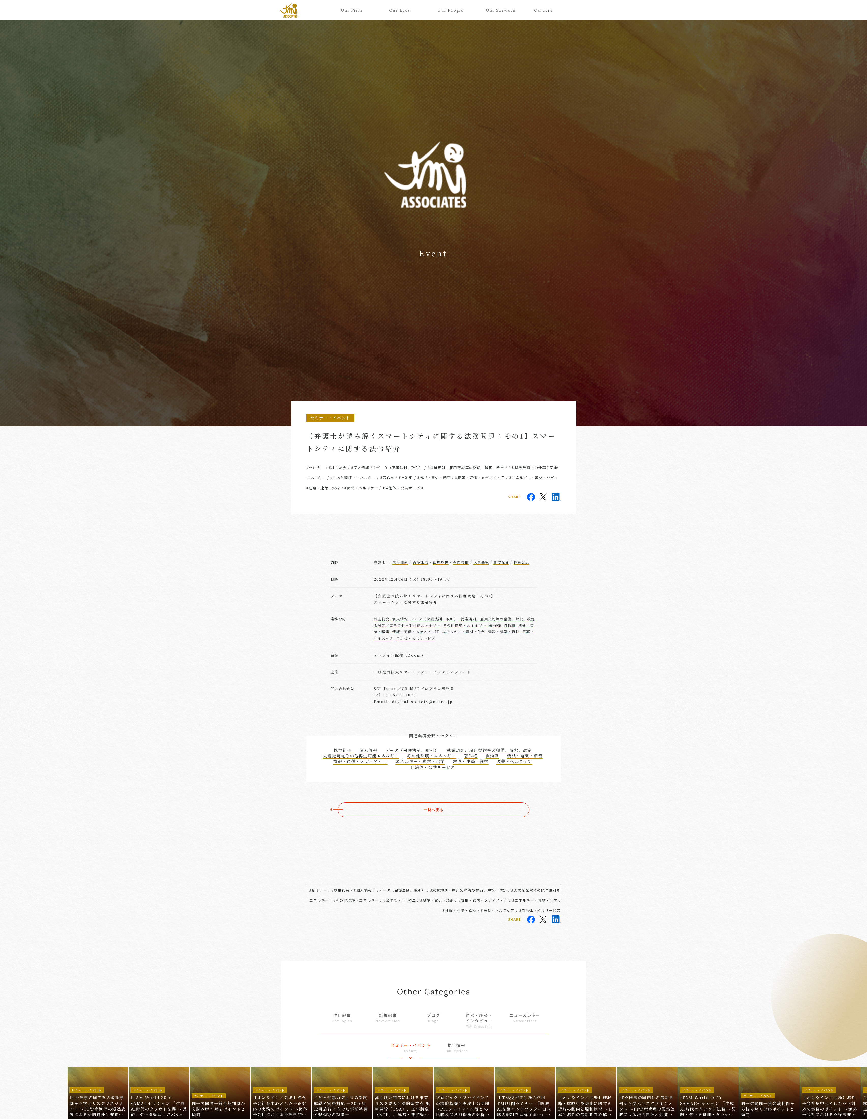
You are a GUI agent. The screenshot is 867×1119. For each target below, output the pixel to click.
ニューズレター (525, 1017)
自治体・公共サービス (415, 638)
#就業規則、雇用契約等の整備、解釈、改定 (466, 467)
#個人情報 (360, 467)
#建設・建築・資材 (323, 487)
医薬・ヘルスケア (514, 761)
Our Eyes (399, 10)
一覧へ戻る (433, 809)
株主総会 (382, 618)
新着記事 (388, 1017)
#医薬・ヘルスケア (361, 487)
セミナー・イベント (411, 1047)
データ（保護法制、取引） (434, 618)
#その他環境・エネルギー (353, 477)
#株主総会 (338, 467)
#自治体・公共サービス (403, 487)
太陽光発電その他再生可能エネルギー (407, 625)
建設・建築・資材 (503, 631)
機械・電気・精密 (525, 756)
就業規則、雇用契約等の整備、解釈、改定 (498, 618)
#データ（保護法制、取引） (398, 467)
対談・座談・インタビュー (479, 1020)
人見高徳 (481, 562)
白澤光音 (501, 562)
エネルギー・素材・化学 (463, 631)
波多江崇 (421, 562)
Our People (450, 10)
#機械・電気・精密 (434, 477)
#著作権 (387, 477)
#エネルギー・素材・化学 (532, 477)
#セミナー (315, 467)
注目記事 (342, 1017)
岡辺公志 (522, 562)
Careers (543, 10)
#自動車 (406, 477)
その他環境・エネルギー (464, 625)
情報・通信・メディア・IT (415, 631)
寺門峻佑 (461, 562)
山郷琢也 (441, 562)
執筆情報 (456, 1047)
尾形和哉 (400, 562)
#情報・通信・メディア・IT (480, 477)
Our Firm (351, 10)
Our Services (499, 10)
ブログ (434, 1017)
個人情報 (400, 618)
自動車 (510, 625)
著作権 (495, 625)
